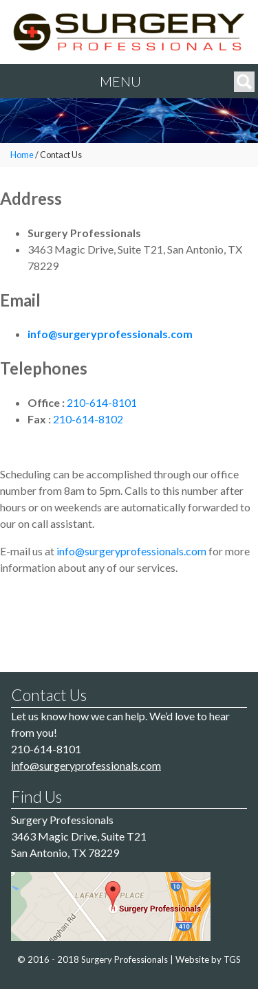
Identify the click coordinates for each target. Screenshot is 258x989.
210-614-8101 (102, 402)
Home (22, 155)
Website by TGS (208, 959)
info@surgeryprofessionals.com (110, 333)
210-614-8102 (88, 418)
